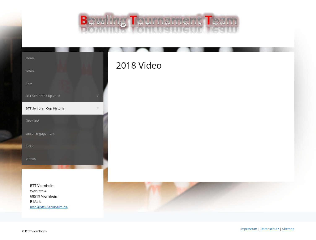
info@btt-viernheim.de (49, 207)
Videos (31, 159)
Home (30, 58)
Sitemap (288, 229)
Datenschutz (269, 229)
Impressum (248, 229)
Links (29, 146)
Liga (29, 83)
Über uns (32, 121)
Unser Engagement (40, 133)
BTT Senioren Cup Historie (64, 108)
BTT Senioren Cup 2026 (64, 95)
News (30, 70)
